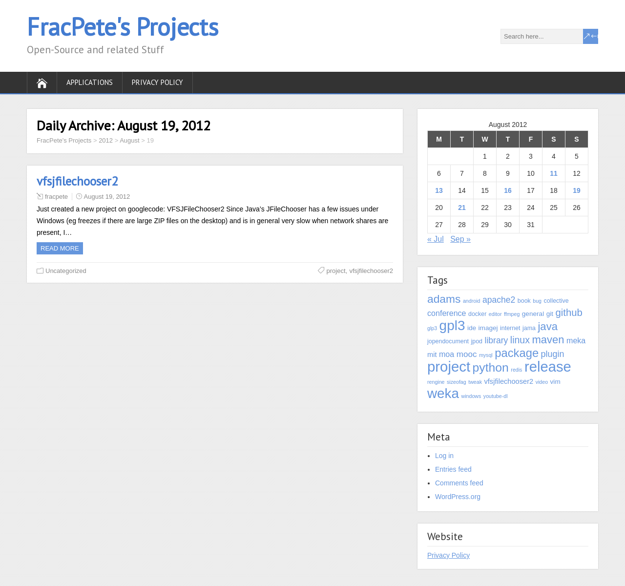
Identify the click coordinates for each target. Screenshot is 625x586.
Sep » (460, 239)
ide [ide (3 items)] (471, 328)
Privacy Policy (157, 82)
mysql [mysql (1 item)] (486, 355)
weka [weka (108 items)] (443, 393)
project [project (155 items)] (448, 366)
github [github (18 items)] (568, 312)
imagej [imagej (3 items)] (488, 328)
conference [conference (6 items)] (446, 313)
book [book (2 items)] (524, 300)
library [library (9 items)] (496, 340)
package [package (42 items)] (517, 352)
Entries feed (453, 469)
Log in (444, 456)
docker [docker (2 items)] (477, 314)
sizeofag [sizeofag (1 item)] (456, 382)
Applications (89, 82)
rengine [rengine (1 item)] (436, 382)
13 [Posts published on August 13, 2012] (439, 190)
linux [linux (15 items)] (520, 340)
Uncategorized (65, 270)
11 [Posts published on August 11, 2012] (554, 173)
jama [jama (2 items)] (529, 328)
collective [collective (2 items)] (555, 300)
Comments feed (459, 483)
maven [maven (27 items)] (548, 340)
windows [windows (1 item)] (471, 396)
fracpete (56, 196)
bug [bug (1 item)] (537, 301)
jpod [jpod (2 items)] (477, 341)
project (336, 270)
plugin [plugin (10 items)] (552, 354)
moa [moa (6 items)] (446, 354)
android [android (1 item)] (471, 301)
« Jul (435, 239)
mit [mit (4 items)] (432, 354)
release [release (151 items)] (547, 367)
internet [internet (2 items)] (510, 328)
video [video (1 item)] (542, 382)
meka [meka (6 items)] (575, 340)
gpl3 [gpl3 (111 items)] (452, 325)
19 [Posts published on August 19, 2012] (577, 190)
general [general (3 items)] (533, 313)
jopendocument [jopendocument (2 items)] (448, 341)
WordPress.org (457, 497)
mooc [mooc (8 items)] (467, 354)
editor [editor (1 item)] (495, 314)
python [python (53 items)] (490, 367)
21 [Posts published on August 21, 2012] (462, 207)
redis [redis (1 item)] (516, 370)
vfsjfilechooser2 (77, 181)
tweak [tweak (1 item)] (475, 382)
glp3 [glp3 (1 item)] (432, 328)
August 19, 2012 (107, 196)
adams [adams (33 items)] (443, 299)
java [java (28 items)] (548, 326)
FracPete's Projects (122, 26)
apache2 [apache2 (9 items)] (498, 300)
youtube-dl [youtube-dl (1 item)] (495, 396)
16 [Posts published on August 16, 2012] (508, 190)
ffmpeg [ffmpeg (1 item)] (512, 314)
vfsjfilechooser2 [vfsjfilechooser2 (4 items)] (508, 381)
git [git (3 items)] (549, 313)
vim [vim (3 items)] (555, 381)
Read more (60, 248)
